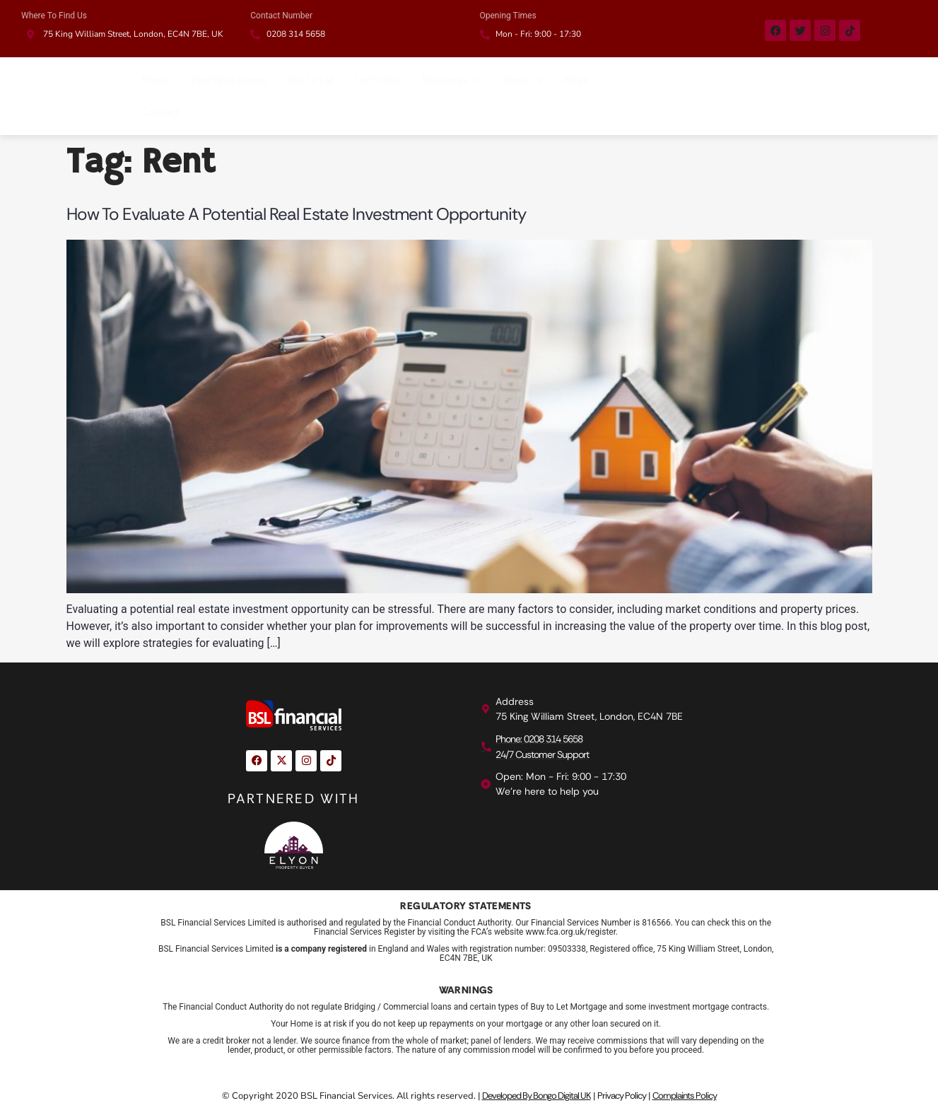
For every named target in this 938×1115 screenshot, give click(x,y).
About (522, 80)
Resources (451, 80)
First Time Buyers (229, 80)
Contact (160, 112)
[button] (451, 80)
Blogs (575, 80)
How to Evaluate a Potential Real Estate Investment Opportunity (296, 214)
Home (156, 80)
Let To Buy (378, 80)
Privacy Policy (621, 1096)
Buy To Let (311, 80)
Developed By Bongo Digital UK (536, 1096)
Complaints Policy (684, 1096)
